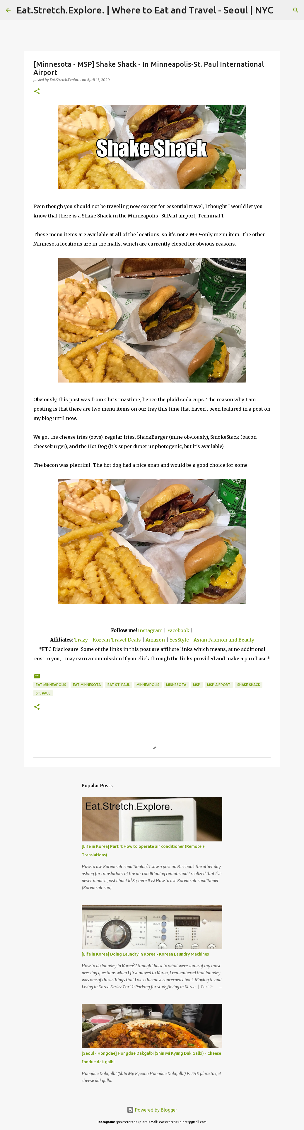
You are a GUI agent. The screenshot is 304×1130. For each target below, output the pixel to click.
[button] (36, 92)
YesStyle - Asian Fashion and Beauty (212, 640)
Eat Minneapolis (51, 685)
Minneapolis (147, 685)
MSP (196, 685)
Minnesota (176, 685)
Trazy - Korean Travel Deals (107, 640)
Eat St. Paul (118, 685)
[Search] (281, 10)
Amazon (156, 640)
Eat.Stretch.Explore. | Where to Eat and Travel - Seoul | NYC (144, 10)
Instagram (150, 630)
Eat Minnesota (87, 685)
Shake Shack (248, 685)
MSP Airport (218, 685)
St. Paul (43, 693)
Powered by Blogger (152, 1109)
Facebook (178, 630)
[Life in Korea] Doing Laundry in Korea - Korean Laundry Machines (145, 954)
